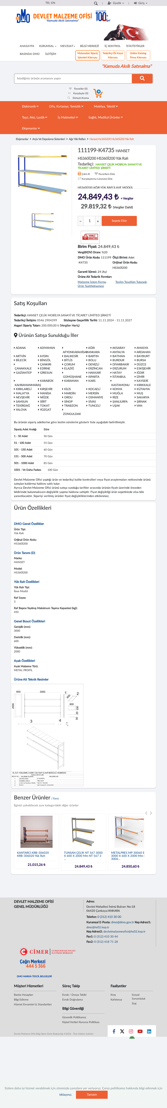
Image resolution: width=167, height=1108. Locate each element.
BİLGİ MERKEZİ (89, 46)
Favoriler (78, 89)
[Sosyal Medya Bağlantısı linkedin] (149, 1032)
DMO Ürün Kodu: (89, 257)
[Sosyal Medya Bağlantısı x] (122, 1032)
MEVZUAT (67, 46)
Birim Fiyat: (87, 247)
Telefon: (91, 917)
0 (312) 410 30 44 (106, 936)
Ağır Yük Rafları (77, 139)
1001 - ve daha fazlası (27, 470)
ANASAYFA (27, 46)
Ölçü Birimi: (120, 257)
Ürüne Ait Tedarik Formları (95, 276)
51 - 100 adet (22, 443)
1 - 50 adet (21, 436)
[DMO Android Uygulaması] (132, 1038)
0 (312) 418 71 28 (106, 941)
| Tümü (55, 798)
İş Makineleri (68, 117)
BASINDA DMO (29, 54)
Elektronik (30, 106)
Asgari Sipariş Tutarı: (27, 325)
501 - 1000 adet (24, 463)
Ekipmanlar (31, 128)
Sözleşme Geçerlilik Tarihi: (81, 320)
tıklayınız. (65, 1094)
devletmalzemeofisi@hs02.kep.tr (124, 931)
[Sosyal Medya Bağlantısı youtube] (140, 1032)
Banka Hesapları (23, 995)
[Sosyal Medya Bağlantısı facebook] (113, 1032)
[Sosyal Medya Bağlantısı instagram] (131, 1032)
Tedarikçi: (20, 315)
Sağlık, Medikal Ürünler (106, 117)
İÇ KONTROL (112, 46)
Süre (46, 429)
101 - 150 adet (23, 449)
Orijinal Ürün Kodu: (124, 262)
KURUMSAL (47, 46)
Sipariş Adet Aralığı (25, 429)
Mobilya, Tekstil (106, 106)
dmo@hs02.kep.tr (97, 927)
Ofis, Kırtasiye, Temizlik (66, 106)
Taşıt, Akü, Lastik (34, 117)
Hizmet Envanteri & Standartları (33, 1004)
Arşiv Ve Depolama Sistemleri (48, 139)
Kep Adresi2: (94, 931)
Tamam (92, 1094)
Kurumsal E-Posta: (98, 922)
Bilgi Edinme (21, 999)
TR (47, 3)
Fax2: (90, 941)
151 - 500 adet (23, 456)
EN (53, 3)
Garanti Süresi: (87, 271)
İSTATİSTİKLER (135, 46)
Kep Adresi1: (143, 922)
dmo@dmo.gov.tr (122, 922)
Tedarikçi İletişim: (25, 320)
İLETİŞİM (50, 54)
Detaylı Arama (78, 98)
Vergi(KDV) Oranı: (89, 252)
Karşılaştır (78, 93)
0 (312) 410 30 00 (109, 916)
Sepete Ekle (119, 220)
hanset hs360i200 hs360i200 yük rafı (111, 139)
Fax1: (90, 936)
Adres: (90, 901)
